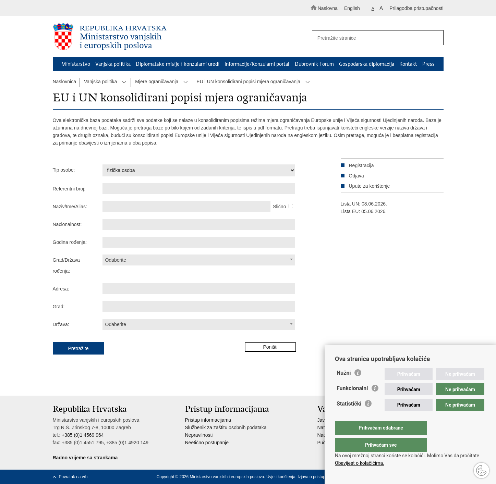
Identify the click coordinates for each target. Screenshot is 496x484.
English (352, 8)
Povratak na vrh (73, 476)
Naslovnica (64, 81)
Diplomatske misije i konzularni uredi (177, 64)
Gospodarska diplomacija (366, 64)
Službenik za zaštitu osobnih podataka (226, 427)
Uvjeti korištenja (280, 476)
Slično (279, 206)
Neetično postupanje (207, 442)
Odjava (356, 175)
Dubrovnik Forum (314, 64)
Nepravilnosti (199, 435)
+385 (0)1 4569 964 (83, 435)
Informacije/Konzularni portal (257, 64)
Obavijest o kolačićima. (359, 463)
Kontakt (408, 64)
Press (428, 64)
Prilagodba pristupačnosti (416, 8)
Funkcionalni (352, 402)
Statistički (349, 417)
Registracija (361, 165)
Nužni (344, 386)
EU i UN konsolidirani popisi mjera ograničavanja (248, 81)
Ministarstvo (75, 64)
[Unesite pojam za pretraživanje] (374, 38)
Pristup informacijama (208, 420)
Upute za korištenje (369, 186)
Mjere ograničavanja (156, 81)
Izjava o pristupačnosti (318, 476)
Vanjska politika (113, 64)
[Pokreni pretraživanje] (435, 38)
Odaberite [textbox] (115, 260)
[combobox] (198, 260)
